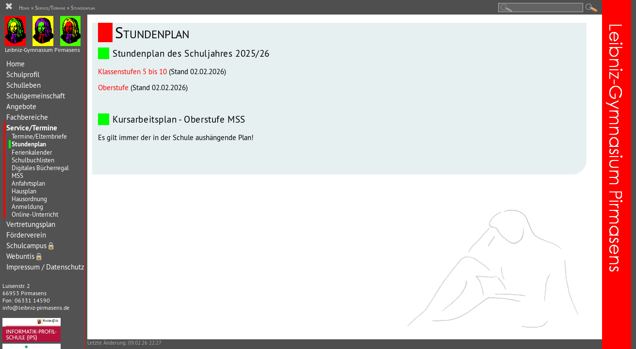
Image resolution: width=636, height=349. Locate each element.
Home (15, 63)
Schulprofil (22, 74)
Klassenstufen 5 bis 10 (132, 71)
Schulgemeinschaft (35, 95)
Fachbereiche (27, 117)
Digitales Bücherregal (40, 168)
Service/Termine (31, 127)
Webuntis (24, 256)
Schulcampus (30, 245)
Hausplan (24, 191)
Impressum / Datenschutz (45, 266)
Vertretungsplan (30, 224)
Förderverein (26, 234)
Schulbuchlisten (33, 160)
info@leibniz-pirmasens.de (35, 307)
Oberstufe (113, 87)
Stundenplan (29, 144)
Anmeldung (27, 206)
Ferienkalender (32, 152)
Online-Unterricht (35, 214)
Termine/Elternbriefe (39, 136)
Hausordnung (29, 199)
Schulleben (23, 85)
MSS (17, 175)
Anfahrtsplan (28, 183)
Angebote (21, 106)
